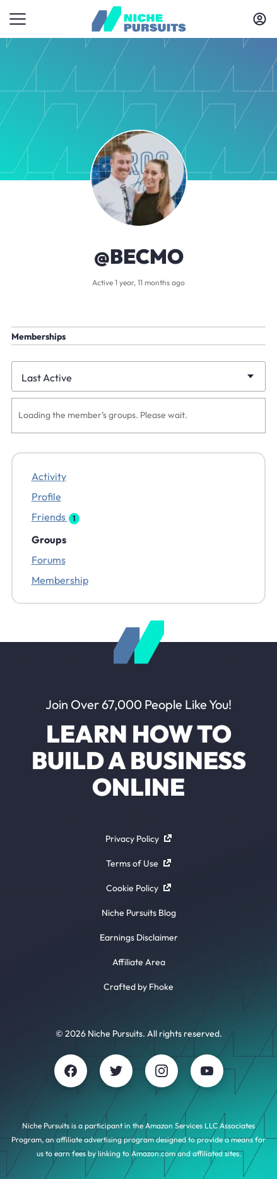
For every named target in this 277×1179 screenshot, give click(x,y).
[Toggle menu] (17, 19)
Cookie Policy (138, 888)
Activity (49, 476)
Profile (46, 496)
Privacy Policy (138, 838)
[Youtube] (207, 1070)
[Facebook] (70, 1070)
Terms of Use (138, 863)
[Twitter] (116, 1070)
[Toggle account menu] (259, 19)
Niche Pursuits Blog (139, 912)
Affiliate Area (138, 962)
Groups (49, 539)
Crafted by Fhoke (138, 986)
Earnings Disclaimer (139, 937)
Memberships (38, 336)
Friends (56, 517)
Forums (49, 559)
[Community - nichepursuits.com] (138, 19)
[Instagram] (161, 1070)
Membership (60, 580)
